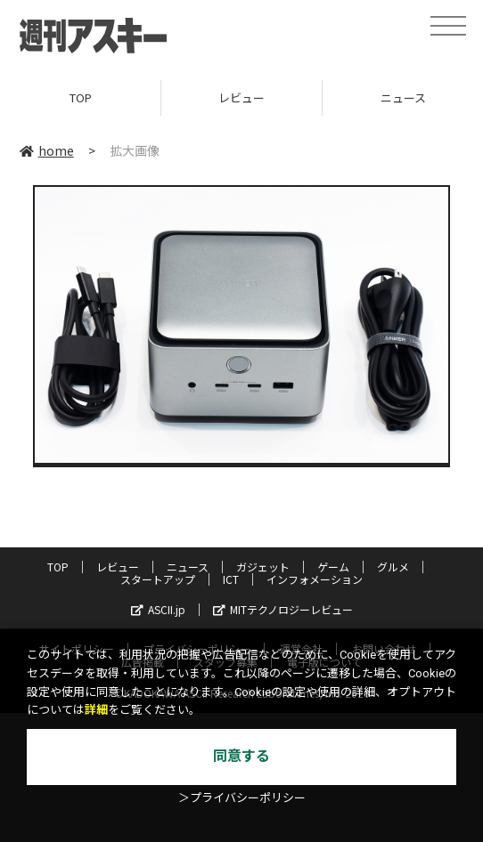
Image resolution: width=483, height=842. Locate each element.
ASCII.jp (158, 609)
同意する (241, 756)
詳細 (96, 710)
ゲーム (333, 566)
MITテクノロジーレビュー (283, 609)
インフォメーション (314, 579)
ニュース (188, 566)
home (47, 150)
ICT (231, 579)
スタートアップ (157, 579)
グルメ (393, 566)
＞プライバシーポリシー (242, 798)
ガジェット (263, 566)
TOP (81, 97)
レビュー (241, 97)
